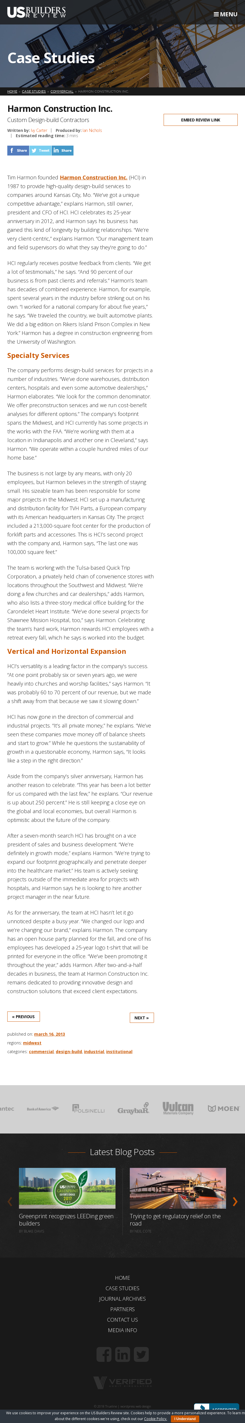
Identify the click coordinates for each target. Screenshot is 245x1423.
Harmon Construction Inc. (93, 177)
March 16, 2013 (49, 1034)
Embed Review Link (200, 120)
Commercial (41, 1051)
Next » (141, 1018)
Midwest (32, 1043)
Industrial (94, 1051)
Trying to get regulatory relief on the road (175, 1219)
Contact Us (122, 1319)
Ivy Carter (39, 130)
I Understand (185, 1419)
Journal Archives (122, 1298)
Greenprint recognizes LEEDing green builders (66, 1219)
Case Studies (122, 1288)
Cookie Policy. (155, 1418)
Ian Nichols (92, 130)
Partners (122, 1309)
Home (122, 1277)
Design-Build (69, 1051)
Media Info (122, 1330)
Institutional (119, 1051)
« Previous (23, 1016)
